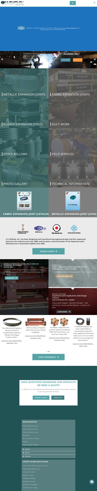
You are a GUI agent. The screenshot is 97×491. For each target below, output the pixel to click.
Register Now (64, 276)
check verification (70, 28)
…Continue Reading (17, 274)
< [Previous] (2, 59)
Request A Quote (48, 251)
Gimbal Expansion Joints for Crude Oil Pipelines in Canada (21, 264)
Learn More (65, 60)
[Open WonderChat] (91, 482)
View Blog (11, 278)
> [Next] (94, 59)
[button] (94, 2)
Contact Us (78, 60)
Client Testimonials (48, 357)
